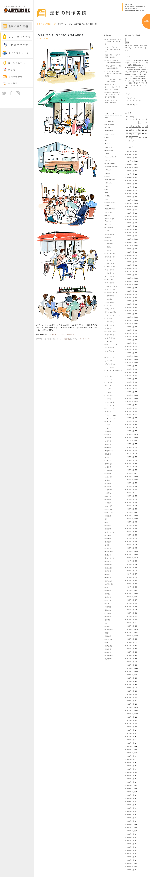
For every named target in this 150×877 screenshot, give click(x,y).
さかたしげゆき (110, 266)
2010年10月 (131, 714)
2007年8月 (130, 837)
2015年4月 (130, 538)
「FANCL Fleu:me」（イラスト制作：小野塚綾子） (113, 74)
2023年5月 (130, 223)
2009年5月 (130, 769)
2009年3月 (130, 775)
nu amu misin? (110, 202)
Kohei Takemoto (110, 163)
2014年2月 (130, 583)
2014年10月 (131, 557)
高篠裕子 (67, 339)
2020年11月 (131, 320)
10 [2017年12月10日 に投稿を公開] (146, 126)
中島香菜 (108, 434)
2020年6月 (130, 336)
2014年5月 (130, 574)
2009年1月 (130, 782)
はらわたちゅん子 (111, 292)
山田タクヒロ (109, 509)
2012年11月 (131, 632)
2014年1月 (130, 587)
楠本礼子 (108, 577)
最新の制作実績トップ (46, 24)
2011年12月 (131, 668)
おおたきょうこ (110, 256)
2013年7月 (130, 606)
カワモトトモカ (110, 331)
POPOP (108, 205)
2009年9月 (130, 756)
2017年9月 (130, 444)
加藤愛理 (108, 444)
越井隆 (107, 626)
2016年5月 (130, 496)
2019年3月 (130, 385)
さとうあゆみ (109, 269)
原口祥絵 (108, 454)
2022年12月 (131, 239)
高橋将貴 (108, 649)
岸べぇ (107, 519)
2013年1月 (130, 626)
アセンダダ (109, 318)
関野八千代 (109, 639)
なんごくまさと (110, 289)
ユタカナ (108, 412)
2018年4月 (130, 421)
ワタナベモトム (110, 418)
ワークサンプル (85, 339)
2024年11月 (131, 164)
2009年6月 (130, 766)
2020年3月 (130, 346)
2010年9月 (130, 717)
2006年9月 (130, 870)
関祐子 (107, 633)
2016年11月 (131, 476)
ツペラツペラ (109, 367)
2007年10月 (131, 831)
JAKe (107, 153)
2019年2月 (130, 388)
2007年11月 (131, 827)
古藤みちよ (109, 460)
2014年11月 (131, 554)
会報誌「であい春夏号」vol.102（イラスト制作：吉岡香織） (113, 95)
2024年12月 (131, 161)
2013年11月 (131, 593)
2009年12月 (131, 746)
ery (106, 140)
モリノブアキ (109, 405)
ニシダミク (109, 382)
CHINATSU (109, 131)
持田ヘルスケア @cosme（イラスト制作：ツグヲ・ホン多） (112, 87)
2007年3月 (130, 853)
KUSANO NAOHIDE (112, 166)
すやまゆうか (109, 273)
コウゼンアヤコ (110, 338)
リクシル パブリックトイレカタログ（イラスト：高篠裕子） (61, 35)
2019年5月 (130, 379)
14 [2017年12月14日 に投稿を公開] (136, 130)
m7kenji (108, 170)
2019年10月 (131, 362)
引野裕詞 (108, 535)
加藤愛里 (108, 447)
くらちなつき (109, 260)
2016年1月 (130, 509)
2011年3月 (130, 697)
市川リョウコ (109, 532)
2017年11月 (131, 437)
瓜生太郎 (108, 597)
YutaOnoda (109, 227)
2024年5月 (130, 184)
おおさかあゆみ (110, 253)
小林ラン (108, 496)
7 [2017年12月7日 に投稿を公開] (136, 126)
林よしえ (108, 561)
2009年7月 (130, 762)
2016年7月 (130, 489)
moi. (106, 189)
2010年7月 (130, 723)
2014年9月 (130, 561)
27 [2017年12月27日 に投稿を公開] (133, 138)
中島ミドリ (109, 428)
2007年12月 (131, 824)
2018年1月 (130, 431)
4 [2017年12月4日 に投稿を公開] (126, 126)
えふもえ (108, 250)
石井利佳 (108, 607)
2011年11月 (131, 671)
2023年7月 (130, 216)
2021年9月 (130, 288)
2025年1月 (130, 158)
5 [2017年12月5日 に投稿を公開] (130, 126)
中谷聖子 (108, 438)
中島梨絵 (108, 431)
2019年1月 (130, 392)
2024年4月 (130, 187)
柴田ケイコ (109, 564)
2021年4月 (130, 304)
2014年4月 (130, 577)
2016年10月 (131, 479)
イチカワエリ (109, 322)
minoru (107, 186)
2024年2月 (130, 193)
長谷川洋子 (109, 629)
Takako (107, 215)
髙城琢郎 (108, 652)
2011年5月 (130, 691)
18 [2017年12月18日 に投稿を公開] (127, 134)
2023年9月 (130, 210)
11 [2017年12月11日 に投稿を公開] (127, 130)
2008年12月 (131, 785)
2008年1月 (130, 821)
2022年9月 (130, 249)
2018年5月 (130, 418)
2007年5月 (130, 847)
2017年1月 (130, 470)
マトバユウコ (109, 392)
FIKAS (107, 144)
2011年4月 (130, 694)
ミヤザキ (108, 399)
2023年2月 (130, 232)
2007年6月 (130, 844)
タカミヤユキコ (110, 357)
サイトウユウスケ (111, 344)
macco (107, 173)
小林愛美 (108, 499)
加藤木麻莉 (109, 451)
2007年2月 (130, 857)
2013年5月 (130, 613)
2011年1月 (130, 704)
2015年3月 (130, 541)
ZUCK (107, 230)
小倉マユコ (109, 490)
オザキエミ (109, 328)
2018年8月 (130, 408)
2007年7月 (130, 840)
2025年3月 (130, 151)
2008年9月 (130, 795)
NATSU (107, 196)
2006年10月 (131, 866)
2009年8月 (130, 759)
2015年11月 (131, 515)
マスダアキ (109, 389)
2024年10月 (131, 167)
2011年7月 (130, 684)
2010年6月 (130, 727)
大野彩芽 (108, 473)
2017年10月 (131, 440)
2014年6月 (130, 570)
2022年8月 (130, 252)
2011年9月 (130, 678)
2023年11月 (131, 203)
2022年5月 (130, 262)
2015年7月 (130, 528)
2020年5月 (130, 340)
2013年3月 (130, 619)
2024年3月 (130, 190)
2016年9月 (130, 483)
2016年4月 (130, 499)
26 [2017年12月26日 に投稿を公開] (130, 138)
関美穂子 (108, 636)
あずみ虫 (108, 237)
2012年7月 (130, 645)
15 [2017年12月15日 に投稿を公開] (140, 130)
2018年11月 (131, 398)
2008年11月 (131, 788)
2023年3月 (130, 229)
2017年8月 (130, 447)
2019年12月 (131, 356)
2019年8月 (130, 369)
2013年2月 (130, 623)
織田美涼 (108, 616)
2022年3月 (130, 268)
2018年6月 (130, 414)
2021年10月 (131, 284)
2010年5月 (130, 730)
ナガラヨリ (109, 379)
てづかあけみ (109, 282)
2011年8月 (130, 681)
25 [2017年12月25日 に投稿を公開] (127, 138)
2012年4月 (130, 655)
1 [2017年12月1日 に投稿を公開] (139, 122)
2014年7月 (130, 567)
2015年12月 (131, 512)
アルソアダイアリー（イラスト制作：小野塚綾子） (113, 49)
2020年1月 (130, 353)
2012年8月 (130, 642)
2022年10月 (131, 245)
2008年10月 (131, 792)
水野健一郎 (109, 584)
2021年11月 (131, 281)
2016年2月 (130, 505)
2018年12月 (131, 395)
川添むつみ (109, 525)
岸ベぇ (107, 522)
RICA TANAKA (110, 209)
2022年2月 (130, 271)
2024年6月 (130, 180)
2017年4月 (130, 460)
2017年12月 (131, 434)
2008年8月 (130, 798)
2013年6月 (130, 610)
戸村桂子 (108, 538)
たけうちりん (109, 276)
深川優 (107, 594)
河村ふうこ (109, 587)
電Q (106, 642)
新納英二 (108, 542)
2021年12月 (131, 278)
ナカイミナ (109, 376)
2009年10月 (131, 753)
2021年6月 (130, 297)
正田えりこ (109, 581)
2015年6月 (130, 531)
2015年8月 (130, 525)
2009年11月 (131, 749)
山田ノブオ (109, 512)
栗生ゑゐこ (109, 568)
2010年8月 (130, 720)
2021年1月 (130, 314)
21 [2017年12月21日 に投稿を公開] (136, 134)
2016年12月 (131, 473)
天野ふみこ (109, 477)
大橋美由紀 (109, 470)
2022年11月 (131, 242)
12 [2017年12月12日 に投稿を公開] (130, 130)
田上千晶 (108, 600)
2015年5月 (130, 535)
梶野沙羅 (108, 571)
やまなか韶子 (109, 302)
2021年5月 (130, 301)
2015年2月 (130, 544)
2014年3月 (130, 580)
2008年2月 (130, 818)
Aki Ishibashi (109, 124)
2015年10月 (131, 518)
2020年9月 (130, 327)
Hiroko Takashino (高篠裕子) (63, 334)
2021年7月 (130, 294)
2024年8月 (130, 174)
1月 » (133, 141)
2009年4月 (130, 772)
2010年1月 (130, 743)
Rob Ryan (108, 212)
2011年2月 (130, 701)
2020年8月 (130, 330)
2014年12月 (131, 551)
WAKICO (108, 224)
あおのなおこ (109, 234)
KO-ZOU (108, 160)
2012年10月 (131, 636)
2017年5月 (130, 457)
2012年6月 (130, 649)
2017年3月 (130, 463)
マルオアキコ (109, 395)
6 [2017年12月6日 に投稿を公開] (133, 126)
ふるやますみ (109, 296)
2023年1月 (130, 236)
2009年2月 (130, 779)
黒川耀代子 (109, 655)
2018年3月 (130, 424)
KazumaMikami (110, 157)
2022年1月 (130, 275)
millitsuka (108, 183)
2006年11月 (131, 863)
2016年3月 (130, 502)
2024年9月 (130, 171)
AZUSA (107, 127)
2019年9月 (130, 366)
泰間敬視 (108, 590)
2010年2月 (130, 740)
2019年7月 (130, 372)
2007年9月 (130, 834)
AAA (106, 118)
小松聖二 (108, 493)
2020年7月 (130, 333)
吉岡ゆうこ (109, 464)
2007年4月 (130, 850)
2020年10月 (131, 323)
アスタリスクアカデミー (113, 315)
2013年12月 (131, 590)
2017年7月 (130, 450)
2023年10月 (131, 206)
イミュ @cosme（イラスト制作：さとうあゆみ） (113, 42)
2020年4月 (130, 343)
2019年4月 (130, 382)
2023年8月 (130, 213)
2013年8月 (130, 603)
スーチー (108, 354)
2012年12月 (131, 629)
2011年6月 (130, 688)
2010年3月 (130, 736)
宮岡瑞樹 (108, 483)
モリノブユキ (109, 408)
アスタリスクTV (110, 312)
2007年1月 (130, 860)
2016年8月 (130, 486)
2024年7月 (130, 177)
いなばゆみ (109, 240)
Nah (106, 192)
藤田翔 (107, 620)
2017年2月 (130, 466)
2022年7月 (130, 255)
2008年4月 (130, 811)
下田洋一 (108, 425)
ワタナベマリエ (110, 415)
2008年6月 (130, 805)
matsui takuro (110, 179)
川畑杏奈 (108, 529)
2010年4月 (130, 733)
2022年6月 (130, 258)
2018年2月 (130, 427)
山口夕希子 (109, 506)
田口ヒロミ (109, 603)
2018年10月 (131, 401)
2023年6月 (130, 219)
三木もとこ (109, 421)
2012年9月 (130, 639)
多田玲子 (108, 467)
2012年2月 (130, 662)
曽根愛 (107, 545)
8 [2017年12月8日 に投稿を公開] (139, 126)
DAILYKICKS (109, 134)
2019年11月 (131, 359)
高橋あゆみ (109, 646)
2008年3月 (130, 814)
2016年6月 (130, 492)
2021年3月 (130, 307)
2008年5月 (130, 808)
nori (106, 199)
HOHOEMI (108, 147)
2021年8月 (130, 291)
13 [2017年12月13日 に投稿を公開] (133, 130)
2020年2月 (130, 349)
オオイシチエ (109, 325)
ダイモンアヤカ (110, 364)
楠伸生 (107, 574)
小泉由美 (108, 503)
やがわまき (109, 299)
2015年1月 (130, 548)
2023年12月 (131, 200)
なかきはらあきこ (111, 286)
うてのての (109, 243)
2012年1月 (130, 665)
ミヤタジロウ (109, 402)
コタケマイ (109, 341)
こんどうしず (109, 263)
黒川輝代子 (109, 659)
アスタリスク (109, 309)
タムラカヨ (109, 361)
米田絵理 (108, 613)
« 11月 (127, 141)
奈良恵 (107, 480)
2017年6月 (130, 453)
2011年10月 (131, 675)
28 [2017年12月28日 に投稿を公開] (136, 138)
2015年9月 (130, 522)
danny (107, 137)
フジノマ (108, 386)
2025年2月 (130, 154)
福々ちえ (108, 610)
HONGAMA (109, 150)
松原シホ (108, 555)
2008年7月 (130, 801)
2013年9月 (130, 600)
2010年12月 (131, 707)
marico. (107, 176)
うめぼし (108, 247)
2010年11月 (131, 710)
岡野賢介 (108, 516)
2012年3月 (130, 658)
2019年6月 (130, 375)
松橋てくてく (109, 558)
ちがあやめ (109, 279)
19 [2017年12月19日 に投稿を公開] (130, 134)
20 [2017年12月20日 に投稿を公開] (133, 134)
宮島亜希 (108, 486)
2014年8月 (130, 564)
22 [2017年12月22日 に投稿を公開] (140, 134)
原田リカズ (109, 457)
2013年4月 (130, 616)
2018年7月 (130, 411)
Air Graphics (109, 121)
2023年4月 (130, 226)
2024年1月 (130, 197)
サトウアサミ (109, 348)
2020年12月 (131, 317)
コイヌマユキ (109, 335)
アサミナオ (109, 305)
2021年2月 (130, 310)
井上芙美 (108, 441)
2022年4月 (130, 265)
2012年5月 (130, 652)
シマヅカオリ (109, 351)
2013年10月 (131, 597)
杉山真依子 (109, 551)
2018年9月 (130, 405)
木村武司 (108, 548)
